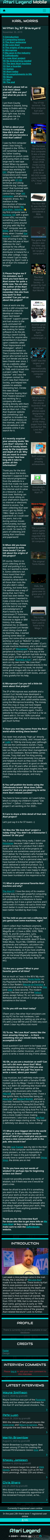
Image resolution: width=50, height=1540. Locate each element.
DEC (5, 172)
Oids (10, 989)
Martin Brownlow (15, 1437)
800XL (6, 230)
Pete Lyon (10, 1415)
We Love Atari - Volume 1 (13, 208)
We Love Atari (35, 1279)
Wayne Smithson (15, 1392)
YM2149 (7, 1093)
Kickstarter (8, 843)
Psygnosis (40, 1399)
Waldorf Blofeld (25, 1099)
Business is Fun (23, 659)
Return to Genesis (28, 1424)
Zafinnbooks (33, 1226)
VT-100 (18, 180)
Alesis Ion (7, 1099)
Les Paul (40, 1117)
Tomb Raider (34, 979)
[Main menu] (44, 10)
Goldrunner (9, 1424)
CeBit (7, 742)
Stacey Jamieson (15, 1460)
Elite (45, 987)
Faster (6, 1350)
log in (14, 1371)
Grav (36, 1450)
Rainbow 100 (9, 214)
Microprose (21, 648)
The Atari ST (9, 891)
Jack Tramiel (17, 1146)
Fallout (37, 992)
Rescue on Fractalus (33, 984)
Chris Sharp (11, 1482)
